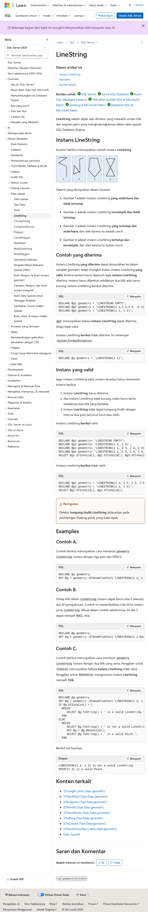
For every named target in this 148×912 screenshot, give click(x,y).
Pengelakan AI (11, 904)
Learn (60, 42)
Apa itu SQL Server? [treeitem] (22, 84)
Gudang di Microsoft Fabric (87, 105)
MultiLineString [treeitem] (23, 248)
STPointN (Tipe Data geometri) (83, 807)
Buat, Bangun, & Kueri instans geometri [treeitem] (31, 277)
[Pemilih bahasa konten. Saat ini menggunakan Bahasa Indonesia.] (17, 895)
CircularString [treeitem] (22, 221)
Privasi (92, 904)
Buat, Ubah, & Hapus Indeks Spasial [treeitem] (30, 318)
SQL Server (87, 42)
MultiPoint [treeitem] (20, 243)
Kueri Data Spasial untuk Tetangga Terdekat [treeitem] (28, 298)
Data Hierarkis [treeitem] (19, 144)
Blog (52, 904)
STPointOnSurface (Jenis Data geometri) (90, 829)
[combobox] (26, 48)
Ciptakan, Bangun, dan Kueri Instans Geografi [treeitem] (30, 288)
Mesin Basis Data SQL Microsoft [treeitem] (30, 90)
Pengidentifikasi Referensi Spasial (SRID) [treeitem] (28, 267)
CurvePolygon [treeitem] (22, 237)
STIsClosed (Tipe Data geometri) (84, 823)
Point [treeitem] (17, 210)
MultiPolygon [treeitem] (21, 254)
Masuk (139, 5)
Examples (64, 79)
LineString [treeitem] (20, 215)
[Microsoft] (7, 5)
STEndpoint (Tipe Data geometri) (85, 802)
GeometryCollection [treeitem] (25, 259)
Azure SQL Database (115, 94)
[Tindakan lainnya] (141, 43)
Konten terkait (67, 84)
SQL (72, 42)
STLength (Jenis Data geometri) (84, 791)
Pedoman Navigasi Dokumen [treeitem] (25, 68)
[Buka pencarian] (130, 5)
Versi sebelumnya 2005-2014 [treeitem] (25, 73)
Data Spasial (71, 834)
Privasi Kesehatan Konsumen (120, 904)
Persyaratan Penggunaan (17, 909)
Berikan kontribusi (73, 904)
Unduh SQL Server (130, 15)
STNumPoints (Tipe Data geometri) (86, 813)
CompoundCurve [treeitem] (24, 226)
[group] (100, 307)
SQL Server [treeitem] (14, 62)
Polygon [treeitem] (18, 232)
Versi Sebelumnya (34, 904)
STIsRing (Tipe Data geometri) (83, 818)
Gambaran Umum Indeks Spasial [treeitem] (29, 308)
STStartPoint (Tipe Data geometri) (85, 796)
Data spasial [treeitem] (21, 199)
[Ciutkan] (47, 39)
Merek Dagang (45, 909)
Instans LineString (69, 74)
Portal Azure (105, 15)
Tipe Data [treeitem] (19, 204)
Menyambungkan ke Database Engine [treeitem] (29, 98)
